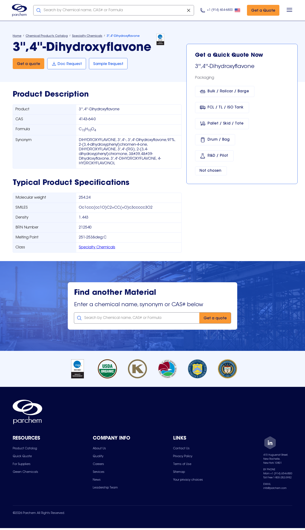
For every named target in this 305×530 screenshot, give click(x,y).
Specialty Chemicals (97, 248)
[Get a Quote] (262, 10)
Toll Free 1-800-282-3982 (277, 478)
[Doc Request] (66, 64)
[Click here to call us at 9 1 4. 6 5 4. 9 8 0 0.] (219, 10)
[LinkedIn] (270, 443)
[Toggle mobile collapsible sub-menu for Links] (213, 439)
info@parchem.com (275, 488)
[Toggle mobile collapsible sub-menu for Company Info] (133, 439)
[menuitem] (25, 449)
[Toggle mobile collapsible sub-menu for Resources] (53, 439)
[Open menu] (288, 10)
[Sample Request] (108, 64)
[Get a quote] (28, 64)
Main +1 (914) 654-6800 (277, 474)
